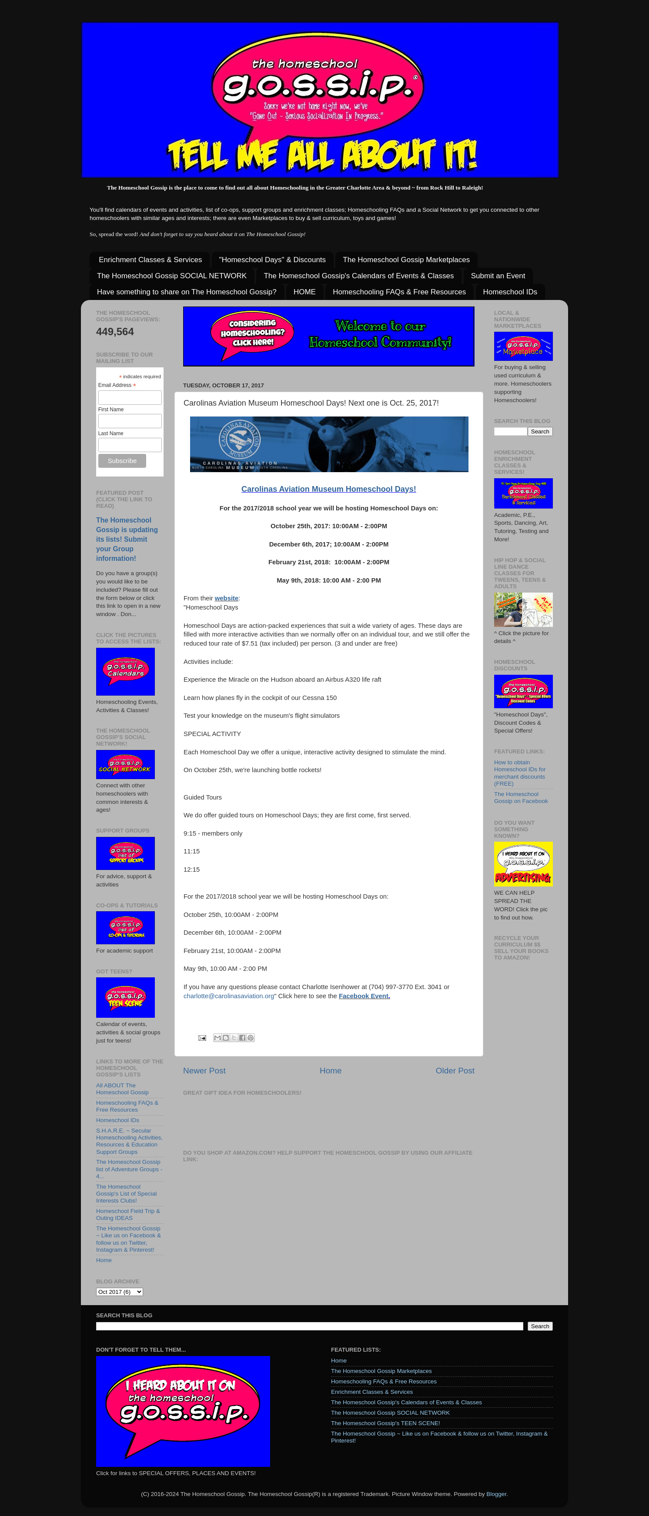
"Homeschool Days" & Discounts (272, 260)
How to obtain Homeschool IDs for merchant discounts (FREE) (520, 773)
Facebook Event (363, 996)
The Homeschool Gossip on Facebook (521, 797)
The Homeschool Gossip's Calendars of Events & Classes (359, 276)
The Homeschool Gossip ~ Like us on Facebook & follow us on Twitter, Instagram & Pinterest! (128, 1239)
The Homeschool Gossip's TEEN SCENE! (385, 1423)
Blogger (496, 1494)
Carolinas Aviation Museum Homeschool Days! (328, 489)
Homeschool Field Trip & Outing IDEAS (128, 1214)
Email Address (117, 385)
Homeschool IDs (510, 292)
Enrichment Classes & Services (150, 260)
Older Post (455, 1070)
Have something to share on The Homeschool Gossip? (187, 292)
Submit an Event (498, 276)
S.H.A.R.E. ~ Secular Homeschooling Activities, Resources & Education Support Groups (129, 1141)
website (226, 598)
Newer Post (204, 1070)
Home (330, 1070)
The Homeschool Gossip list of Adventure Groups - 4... (129, 1169)
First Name (111, 409)
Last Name (111, 433)
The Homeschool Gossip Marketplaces (406, 260)
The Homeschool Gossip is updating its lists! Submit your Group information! (127, 539)
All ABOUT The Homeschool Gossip (122, 1089)
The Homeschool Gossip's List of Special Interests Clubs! (126, 1193)
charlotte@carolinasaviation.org (229, 996)
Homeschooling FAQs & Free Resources (399, 292)
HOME (305, 292)
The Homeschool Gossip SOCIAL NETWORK (172, 276)
